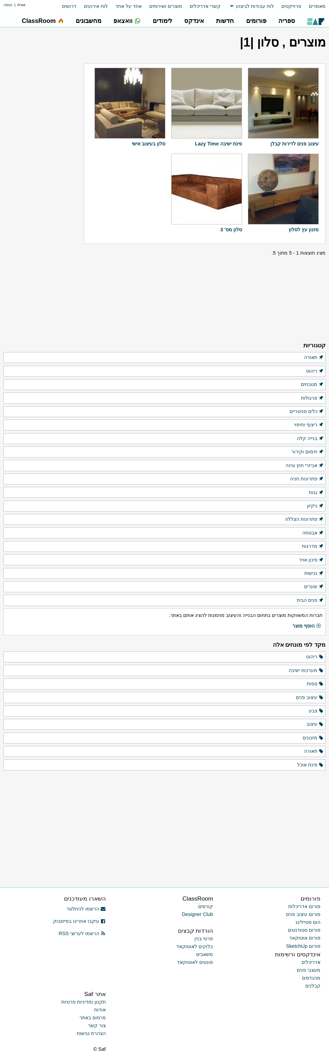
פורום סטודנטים (304, 930)
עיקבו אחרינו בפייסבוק (79, 921)
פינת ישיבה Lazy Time (218, 143)
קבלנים (312, 986)
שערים (314, 587)
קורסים (205, 906)
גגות (316, 492)
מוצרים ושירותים (165, 6)
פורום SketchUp (303, 946)
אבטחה (313, 533)
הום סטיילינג (307, 922)
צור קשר (97, 1025)
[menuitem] (313, 6)
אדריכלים (311, 962)
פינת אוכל (310, 765)
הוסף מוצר (306, 626)
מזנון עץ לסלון (304, 229)
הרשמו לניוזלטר (86, 909)
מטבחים (312, 384)
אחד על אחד (128, 6)
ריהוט (315, 371)
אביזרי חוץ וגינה (305, 465)
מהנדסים (311, 978)
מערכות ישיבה (306, 670)
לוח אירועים (96, 6)
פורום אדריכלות (304, 906)
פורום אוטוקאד (304, 938)
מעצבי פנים (308, 970)
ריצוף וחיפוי (309, 425)
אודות (100, 1009)
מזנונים (313, 738)
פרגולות (312, 398)
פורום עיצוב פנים (303, 914)
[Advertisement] (43, 231)
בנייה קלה (310, 438)
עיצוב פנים (310, 697)
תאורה (314, 357)
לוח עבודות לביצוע (255, 6)
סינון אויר (311, 560)
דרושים (69, 6)
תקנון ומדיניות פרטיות (83, 1002)
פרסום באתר (92, 1017)
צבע (316, 711)
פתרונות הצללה (304, 519)
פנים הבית (310, 600)
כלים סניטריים (307, 411)
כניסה (7, 5)
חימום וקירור (307, 452)
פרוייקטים (291, 6)
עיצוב (315, 724)
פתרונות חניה (307, 479)
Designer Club (197, 914)
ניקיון (315, 506)
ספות (315, 684)
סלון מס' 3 (231, 229)
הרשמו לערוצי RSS (82, 933)
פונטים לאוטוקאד (195, 962)
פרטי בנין (203, 938)
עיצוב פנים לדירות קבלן (294, 143)
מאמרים (317, 6)
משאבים (204, 954)
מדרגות (313, 546)
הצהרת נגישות (91, 1033)
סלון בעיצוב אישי (148, 143)
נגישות (314, 573)
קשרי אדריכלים (205, 6)
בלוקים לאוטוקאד (194, 946)
